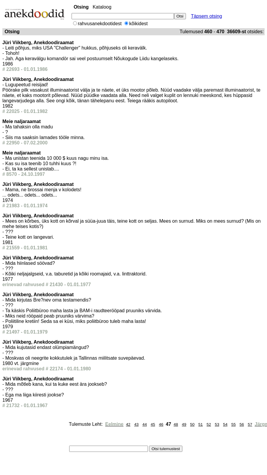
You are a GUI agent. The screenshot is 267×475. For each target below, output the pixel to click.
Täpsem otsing (206, 16)
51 (200, 424)
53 (217, 424)
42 (128, 424)
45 (153, 424)
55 (233, 424)
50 (192, 424)
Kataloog (102, 6)
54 (225, 424)
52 (209, 424)
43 (136, 424)
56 (241, 424)
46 (161, 424)
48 (176, 424)
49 (184, 424)
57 (250, 424)
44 (145, 424)
